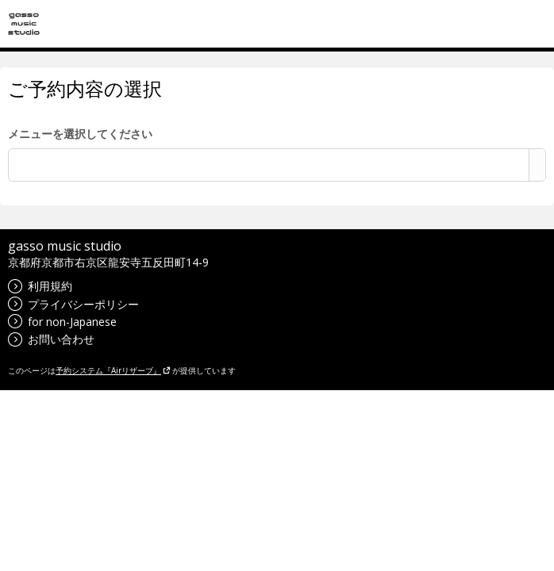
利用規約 (40, 285)
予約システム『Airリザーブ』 (113, 370)
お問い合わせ (51, 339)
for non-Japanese (62, 321)
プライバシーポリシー (73, 304)
